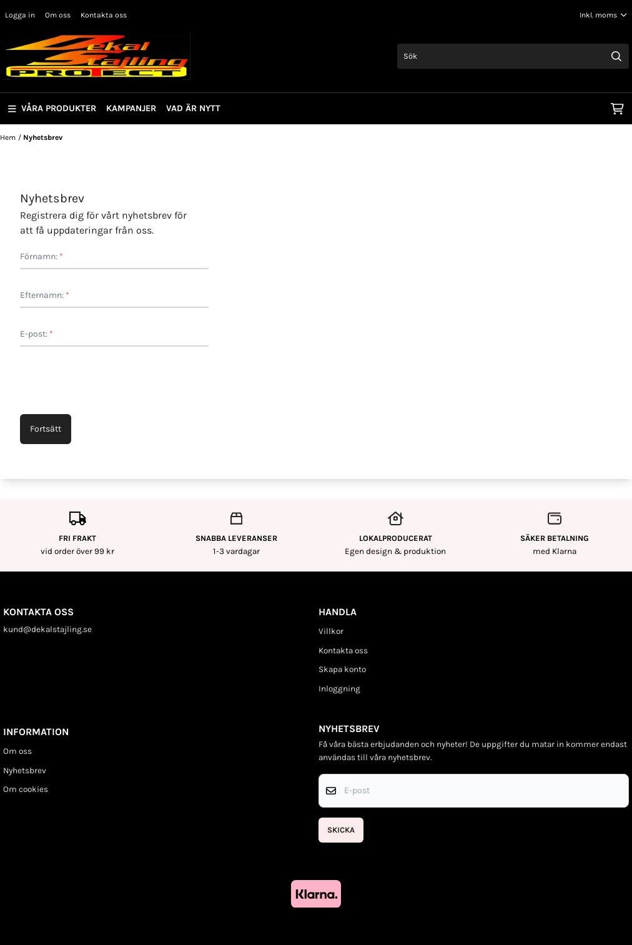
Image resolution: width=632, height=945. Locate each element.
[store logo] (96, 56)
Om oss (58, 15)
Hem (8, 137)
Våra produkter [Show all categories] (52, 108)
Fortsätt (45, 428)
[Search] (616, 56)
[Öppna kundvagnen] (617, 108)
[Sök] (513, 56)
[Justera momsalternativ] (603, 15)
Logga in (20, 15)
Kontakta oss (104, 15)
